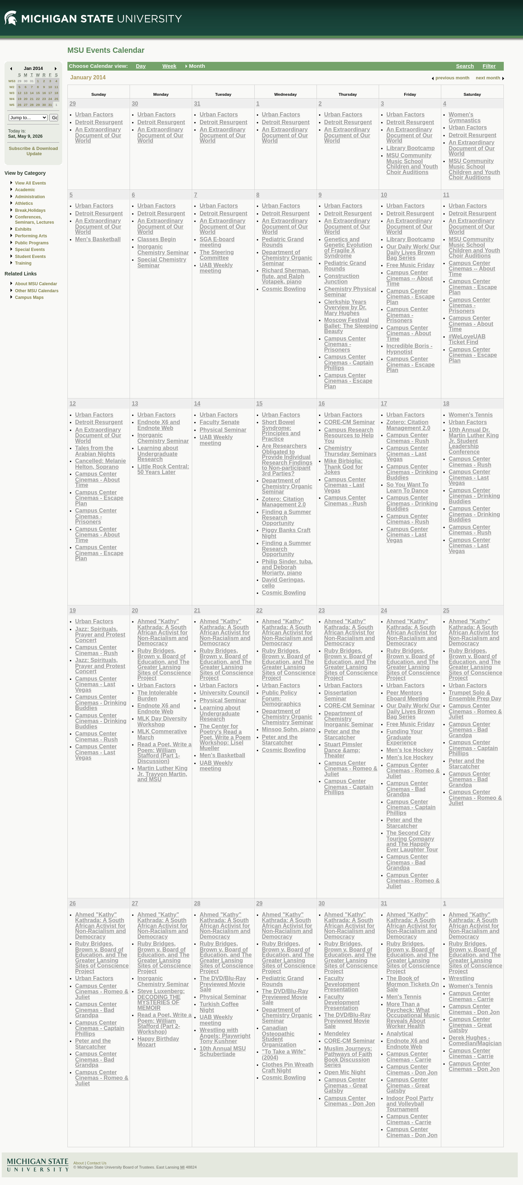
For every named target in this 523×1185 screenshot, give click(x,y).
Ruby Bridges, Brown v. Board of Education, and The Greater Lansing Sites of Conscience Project (164, 664)
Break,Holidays (30, 210)
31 (32, 81)
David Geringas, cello (283, 582)
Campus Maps (29, 297)
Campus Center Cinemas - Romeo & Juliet (351, 768)
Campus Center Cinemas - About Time (408, 333)
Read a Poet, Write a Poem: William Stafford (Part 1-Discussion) (164, 752)
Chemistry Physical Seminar (350, 292)
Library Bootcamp (410, 148)
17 (50, 93)
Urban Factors (94, 114)
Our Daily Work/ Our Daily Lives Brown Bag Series (413, 252)
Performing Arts (31, 236)
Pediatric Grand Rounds (283, 242)
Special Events (30, 249)
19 (19, 99)
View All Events (30, 183)
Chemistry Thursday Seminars (350, 451)
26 (19, 105)
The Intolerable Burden (157, 695)
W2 (12, 87)
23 (44, 99)
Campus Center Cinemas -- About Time (409, 278)
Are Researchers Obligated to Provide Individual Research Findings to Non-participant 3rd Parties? (287, 459)
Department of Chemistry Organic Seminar (287, 257)
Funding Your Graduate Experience (404, 737)
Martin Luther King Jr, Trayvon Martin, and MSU (162, 773)
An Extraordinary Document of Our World (98, 135)
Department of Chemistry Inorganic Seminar (348, 718)
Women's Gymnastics (465, 117)
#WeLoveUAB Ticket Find (467, 339)
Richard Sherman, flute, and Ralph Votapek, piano (286, 276)
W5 (12, 105)
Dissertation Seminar (340, 695)
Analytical (399, 1033)
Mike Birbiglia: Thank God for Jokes (343, 466)
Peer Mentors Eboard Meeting (407, 695)
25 (56, 99)
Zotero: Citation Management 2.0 (284, 502)
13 (26, 93)
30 (26, 81)
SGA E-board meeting (216, 242)
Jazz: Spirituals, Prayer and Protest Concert (100, 634)
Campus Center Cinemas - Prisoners (345, 344)
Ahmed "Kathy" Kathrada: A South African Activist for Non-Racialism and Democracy (162, 632)
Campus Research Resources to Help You (349, 435)
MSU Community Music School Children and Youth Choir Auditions (412, 163)
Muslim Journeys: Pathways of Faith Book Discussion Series (348, 1056)
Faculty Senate (219, 422)
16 (44, 93)
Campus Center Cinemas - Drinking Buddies (412, 472)
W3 (12, 93)
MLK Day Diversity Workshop (162, 721)
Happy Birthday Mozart (158, 1041)
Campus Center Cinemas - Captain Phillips (348, 362)
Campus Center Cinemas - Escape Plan (348, 380)
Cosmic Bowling (284, 289)
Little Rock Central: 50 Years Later (163, 469)
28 (32, 105)
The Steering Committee (216, 255)
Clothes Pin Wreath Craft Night (288, 1067)
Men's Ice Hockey (409, 750)
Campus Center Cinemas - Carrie (408, 1056)
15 (38, 93)
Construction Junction (341, 279)
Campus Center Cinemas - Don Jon (349, 1101)
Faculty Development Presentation (341, 983)
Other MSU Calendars (37, 290)
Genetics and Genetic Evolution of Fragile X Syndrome (348, 247)
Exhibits (23, 229)
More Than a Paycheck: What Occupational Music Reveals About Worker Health (413, 1015)
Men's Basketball (98, 239)
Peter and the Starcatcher (280, 740)
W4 (12, 99)
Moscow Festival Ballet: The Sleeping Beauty (351, 325)
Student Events (30, 256)
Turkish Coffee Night (219, 1007)
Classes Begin (156, 239)
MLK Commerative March (162, 734)
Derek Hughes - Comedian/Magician (475, 1040)
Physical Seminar (222, 429)
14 (32, 93)
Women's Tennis (471, 414)
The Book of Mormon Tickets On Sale (412, 983)
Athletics (24, 203)
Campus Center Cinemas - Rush (345, 500)
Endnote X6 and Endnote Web (158, 425)
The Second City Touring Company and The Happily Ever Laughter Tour (412, 841)
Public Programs (32, 242)
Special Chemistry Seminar (161, 262)
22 (38, 99)
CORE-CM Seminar (349, 422)
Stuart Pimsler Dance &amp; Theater (343, 750)
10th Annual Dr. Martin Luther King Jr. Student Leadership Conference (474, 440)
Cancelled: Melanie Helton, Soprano (100, 464)
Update (34, 153)
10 (50, 87)
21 (32, 99)
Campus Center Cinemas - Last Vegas (345, 485)
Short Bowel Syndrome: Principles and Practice (281, 430)
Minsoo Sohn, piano (288, 729)
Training (23, 263)
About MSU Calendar (36, 283)
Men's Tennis (404, 996)
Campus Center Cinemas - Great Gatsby (346, 1085)
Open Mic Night (344, 1072)
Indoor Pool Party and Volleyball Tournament (410, 1103)
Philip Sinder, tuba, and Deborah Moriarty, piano (287, 567)
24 (50, 99)
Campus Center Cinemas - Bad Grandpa (407, 788)
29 (19, 81)
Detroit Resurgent (99, 122)
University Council (224, 692)
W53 (11, 81)
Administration (30, 196)
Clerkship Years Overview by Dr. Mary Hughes (345, 307)
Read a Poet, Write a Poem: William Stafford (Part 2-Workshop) (164, 1023)
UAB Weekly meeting (216, 268)
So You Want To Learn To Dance (407, 487)
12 (19, 93)
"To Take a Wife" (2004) (284, 1054)
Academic (25, 189)
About (78, 1163)
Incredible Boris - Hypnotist (409, 349)
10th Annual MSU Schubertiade (222, 1051)
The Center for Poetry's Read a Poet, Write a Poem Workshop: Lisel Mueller (224, 737)
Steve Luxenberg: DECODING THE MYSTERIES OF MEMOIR (161, 999)
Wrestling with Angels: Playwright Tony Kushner (224, 1035)
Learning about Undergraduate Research (157, 453)
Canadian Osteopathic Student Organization (279, 1036)
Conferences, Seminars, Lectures (34, 220)
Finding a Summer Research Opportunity (286, 517)
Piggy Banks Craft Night (286, 533)
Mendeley (337, 1033)
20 (26, 99)
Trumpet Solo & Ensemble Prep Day (475, 695)
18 (56, 93)
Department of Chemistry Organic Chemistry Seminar (287, 716)
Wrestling (461, 978)
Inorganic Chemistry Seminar (163, 249)
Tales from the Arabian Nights (95, 451)
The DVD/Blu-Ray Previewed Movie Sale (222, 983)
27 (26, 105)
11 (56, 87)
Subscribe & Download (33, 148)
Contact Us (97, 1163)
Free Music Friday (410, 265)
